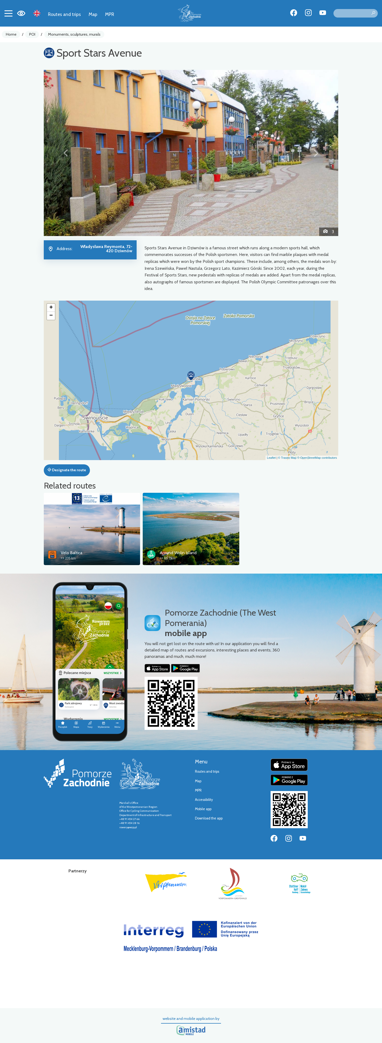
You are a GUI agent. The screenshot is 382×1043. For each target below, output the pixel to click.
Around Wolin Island (178, 552)
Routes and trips (64, 14)
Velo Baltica (71, 552)
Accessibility (204, 800)
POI (32, 34)
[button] (66, 153)
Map (93, 14)
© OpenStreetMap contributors (317, 457)
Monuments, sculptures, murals (74, 34)
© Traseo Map (287, 457)
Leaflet (271, 457)
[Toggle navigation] (8, 13)
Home (11, 34)
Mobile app (203, 809)
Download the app (209, 818)
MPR (109, 14)
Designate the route (66, 470)
